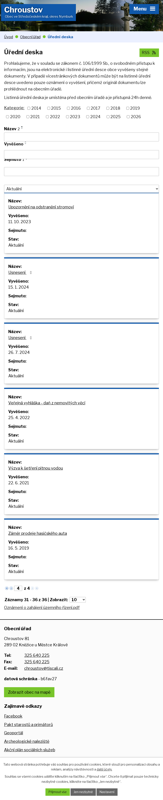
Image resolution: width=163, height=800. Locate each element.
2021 (35, 116)
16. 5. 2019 (18, 554)
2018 (115, 108)
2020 (15, 116)
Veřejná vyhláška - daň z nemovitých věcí (46, 406)
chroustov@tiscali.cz (43, 674)
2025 (115, 116)
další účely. (104, 769)
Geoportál (13, 739)
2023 (75, 116)
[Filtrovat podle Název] (81, 136)
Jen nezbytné (83, 792)
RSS (149, 52)
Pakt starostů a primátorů (28, 731)
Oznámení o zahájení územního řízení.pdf (42, 614)
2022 (55, 116)
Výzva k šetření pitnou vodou (35, 473)
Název (12, 128)
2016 (76, 108)
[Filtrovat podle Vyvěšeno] (81, 154)
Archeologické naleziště (26, 747)
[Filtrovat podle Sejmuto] (81, 171)
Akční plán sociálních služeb (29, 756)
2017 (95, 108)
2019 (135, 108)
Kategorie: (14, 107)
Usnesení (21, 274)
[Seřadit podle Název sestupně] (22, 128)
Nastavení (107, 792)
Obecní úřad (30, 37)
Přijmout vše (57, 792)
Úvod (8, 37)
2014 (36, 108)
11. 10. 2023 (19, 222)
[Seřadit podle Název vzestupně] (22, 127)
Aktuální (16, 246)
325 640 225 (36, 661)
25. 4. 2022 (19, 421)
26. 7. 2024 (19, 355)
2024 (95, 116)
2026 (136, 116)
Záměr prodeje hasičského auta (37, 539)
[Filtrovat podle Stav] (81, 189)
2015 (56, 108)
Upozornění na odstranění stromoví (41, 207)
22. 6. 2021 (18, 487)
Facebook (13, 722)
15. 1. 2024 (18, 288)
